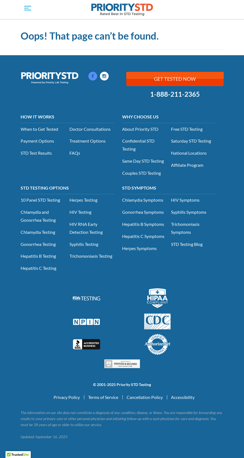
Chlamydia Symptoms (142, 199)
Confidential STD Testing (138, 144)
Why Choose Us (140, 116)
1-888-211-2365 (175, 94)
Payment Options (37, 140)
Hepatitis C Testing (38, 268)
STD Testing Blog (187, 244)
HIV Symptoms (185, 199)
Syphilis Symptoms (188, 212)
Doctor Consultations (90, 129)
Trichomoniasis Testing (90, 256)
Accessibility (183, 397)
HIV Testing (80, 212)
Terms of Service (103, 397)
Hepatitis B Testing (38, 256)
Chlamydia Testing (38, 232)
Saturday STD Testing (191, 140)
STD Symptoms (139, 187)
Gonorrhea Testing (38, 244)
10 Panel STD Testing (40, 199)
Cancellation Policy (145, 397)
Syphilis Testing (83, 244)
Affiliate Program (187, 165)
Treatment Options (87, 140)
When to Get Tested (39, 129)
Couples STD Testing (141, 173)
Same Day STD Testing (143, 160)
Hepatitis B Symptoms (143, 224)
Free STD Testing (187, 129)
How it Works (37, 116)
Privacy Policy (67, 397)
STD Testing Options (45, 187)
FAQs (74, 153)
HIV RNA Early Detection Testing (86, 228)
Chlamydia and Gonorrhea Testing (38, 216)
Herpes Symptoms (139, 248)
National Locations (189, 153)
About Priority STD (140, 129)
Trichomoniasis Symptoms (185, 228)
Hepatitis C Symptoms (143, 236)
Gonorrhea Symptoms (143, 212)
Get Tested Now (175, 79)
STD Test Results (36, 153)
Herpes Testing (83, 199)
